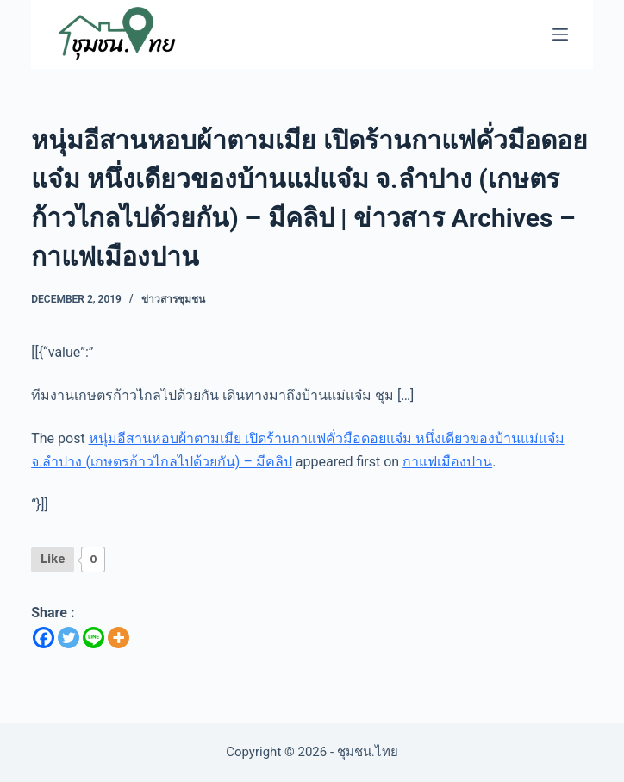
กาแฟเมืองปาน (447, 462)
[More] (118, 637)
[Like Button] (52, 559)
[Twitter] (68, 637)
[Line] (93, 637)
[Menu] (560, 34)
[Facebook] (43, 637)
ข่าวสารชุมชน (173, 299)
